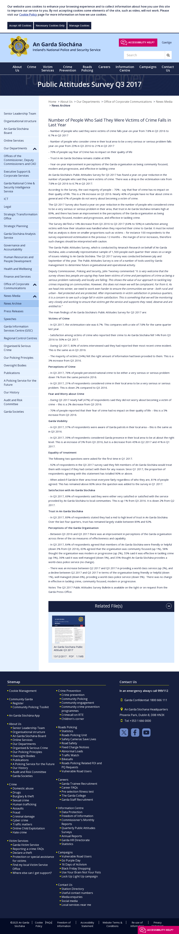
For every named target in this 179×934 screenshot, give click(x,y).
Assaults (18, 808)
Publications (21, 760)
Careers (63, 780)
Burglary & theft (23, 796)
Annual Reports (72, 836)
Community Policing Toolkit (31, 707)
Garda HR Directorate (76, 840)
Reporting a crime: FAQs (28, 849)
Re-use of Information (137, 924)
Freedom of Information (77, 816)
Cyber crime (20, 820)
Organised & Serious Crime (30, 748)
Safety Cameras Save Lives (79, 739)
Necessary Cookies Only (50, 25)
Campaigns (65, 852)
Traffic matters (22, 824)
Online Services (23, 740)
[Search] (144, 55)
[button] (35, 149)
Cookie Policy (28, 14)
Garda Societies (23, 776)
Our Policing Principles (27, 752)
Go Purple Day (71, 860)
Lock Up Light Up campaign (80, 876)
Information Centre (71, 808)
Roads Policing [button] (87, 68)
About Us (66, 102)
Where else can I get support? (32, 873)
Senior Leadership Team (29, 728)
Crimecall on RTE (73, 715)
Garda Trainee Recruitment (79, 784)
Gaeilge (167, 42)
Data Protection (72, 812)
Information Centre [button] (125, 68)
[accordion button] (169, 606)
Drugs (17, 792)
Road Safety (69, 743)
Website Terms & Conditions (112, 924)
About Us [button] (17, 68)
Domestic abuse (23, 788)
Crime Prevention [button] (67, 68)
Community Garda (21, 699)
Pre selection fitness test (78, 791)
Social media (70, 901)
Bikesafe (67, 759)
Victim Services (18, 841)
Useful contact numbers (77, 893)
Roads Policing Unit (74, 735)
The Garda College (74, 795)
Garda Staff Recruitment (77, 800)
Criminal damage (24, 816)
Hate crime (20, 832)
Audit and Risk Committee (29, 772)
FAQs (49, 922)
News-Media (164, 102)
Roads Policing (67, 727)
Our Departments (88, 102)
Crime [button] (31, 67)
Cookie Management (23, 691)
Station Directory (73, 889)
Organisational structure (29, 732)
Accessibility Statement (87, 924)
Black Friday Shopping (76, 868)
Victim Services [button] (47, 68)
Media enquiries (72, 897)
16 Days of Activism (74, 864)
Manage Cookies (79, 25)
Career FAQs (70, 787)
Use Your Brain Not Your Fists (81, 872)
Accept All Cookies (20, 25)
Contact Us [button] (168, 68)
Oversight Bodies (24, 756)
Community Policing (75, 699)
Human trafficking (24, 804)
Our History (20, 768)
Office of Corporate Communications (128, 102)
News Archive (61, 105)
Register (18, 703)
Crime (13, 784)
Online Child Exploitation (29, 828)
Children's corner (73, 719)
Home (52, 102)
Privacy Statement (157, 924)
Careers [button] (104, 67)
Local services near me (76, 905)
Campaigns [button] (147, 67)
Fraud (16, 812)
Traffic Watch (70, 755)
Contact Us (65, 885)
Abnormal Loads (72, 751)
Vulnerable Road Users (77, 771)
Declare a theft (22, 853)
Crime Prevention (69, 691)
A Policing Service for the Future (34, 764)
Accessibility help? (141, 42)
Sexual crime (21, 800)
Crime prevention (73, 695)
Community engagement (78, 703)
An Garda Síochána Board (29, 736)
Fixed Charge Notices (75, 747)
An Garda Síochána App (24, 715)
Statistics (67, 731)
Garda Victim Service (26, 845)
